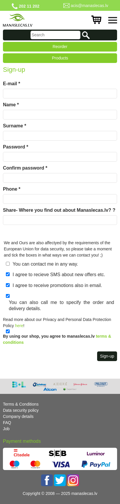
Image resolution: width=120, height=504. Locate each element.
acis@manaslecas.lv (89, 5)
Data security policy (20, 410)
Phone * (12, 189)
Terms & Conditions (20, 404)
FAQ (7, 422)
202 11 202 (29, 6)
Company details (18, 416)
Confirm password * (25, 167)
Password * (15, 146)
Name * (11, 104)
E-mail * (11, 83)
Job (6, 428)
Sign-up (107, 356)
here (19, 325)
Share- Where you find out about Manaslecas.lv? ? (59, 210)
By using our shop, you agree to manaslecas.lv (57, 339)
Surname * (14, 125)
